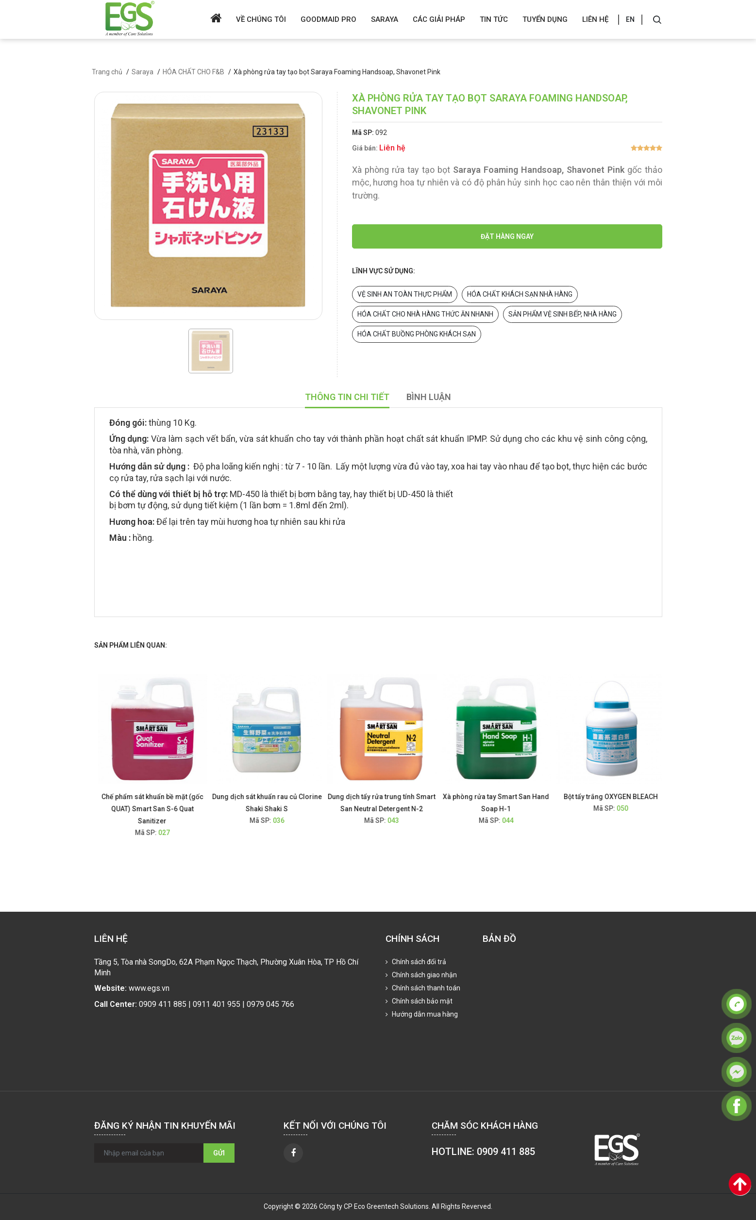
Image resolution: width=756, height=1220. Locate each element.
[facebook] (293, 1153)
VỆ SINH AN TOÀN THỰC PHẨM (404, 294)
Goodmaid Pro (328, 19)
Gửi (219, 1153)
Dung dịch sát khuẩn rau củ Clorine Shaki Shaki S (272, 803)
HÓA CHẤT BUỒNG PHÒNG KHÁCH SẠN (416, 334)
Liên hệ (595, 19)
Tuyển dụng (545, 19)
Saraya (384, 19)
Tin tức (494, 19)
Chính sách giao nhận (423, 975)
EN (630, 19)
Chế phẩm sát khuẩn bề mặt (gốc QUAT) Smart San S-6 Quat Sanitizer (158, 809)
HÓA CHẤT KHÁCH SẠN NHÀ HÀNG (519, 294)
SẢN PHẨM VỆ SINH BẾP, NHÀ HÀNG (562, 314)
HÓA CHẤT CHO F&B (193, 72)
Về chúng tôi (261, 19)
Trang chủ (107, 72)
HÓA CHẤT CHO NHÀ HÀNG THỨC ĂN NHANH (425, 314)
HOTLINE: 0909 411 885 (483, 1151)
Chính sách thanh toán (425, 988)
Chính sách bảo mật (421, 1001)
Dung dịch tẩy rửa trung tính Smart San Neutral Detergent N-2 (387, 803)
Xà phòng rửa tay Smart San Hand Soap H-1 (501, 803)
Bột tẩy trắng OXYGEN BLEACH (616, 797)
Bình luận (428, 397)
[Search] (657, 19)
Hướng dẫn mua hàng (424, 1014)
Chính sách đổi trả (418, 962)
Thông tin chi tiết (347, 397)
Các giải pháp (439, 19)
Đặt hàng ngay (507, 236)
